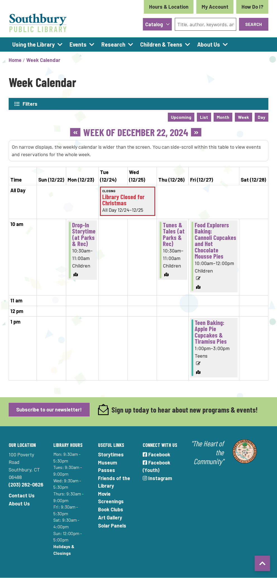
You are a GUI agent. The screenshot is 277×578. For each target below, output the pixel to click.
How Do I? (252, 7)
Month (223, 117)
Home (15, 60)
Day (261, 117)
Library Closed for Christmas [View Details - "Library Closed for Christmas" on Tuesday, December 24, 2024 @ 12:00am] (123, 200)
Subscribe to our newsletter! (49, 409)
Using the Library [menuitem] (33, 44)
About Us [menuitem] (208, 44)
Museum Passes (107, 466)
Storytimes (111, 454)
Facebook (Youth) (156, 466)
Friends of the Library (114, 482)
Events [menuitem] (78, 44)
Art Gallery (110, 517)
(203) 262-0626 (26, 484)
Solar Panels (112, 525)
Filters (30, 104)
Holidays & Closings (63, 550)
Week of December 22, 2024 (135, 132)
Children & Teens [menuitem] (161, 44)
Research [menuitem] (113, 44)
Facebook (156, 454)
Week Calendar (43, 60)
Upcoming (181, 117)
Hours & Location (168, 7)
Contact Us (22, 495)
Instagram (157, 478)
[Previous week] (75, 132)
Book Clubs (110, 509)
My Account (215, 7)
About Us (19, 503)
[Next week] (196, 132)
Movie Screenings (111, 497)
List (204, 117)
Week (243, 117)
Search (253, 24)
